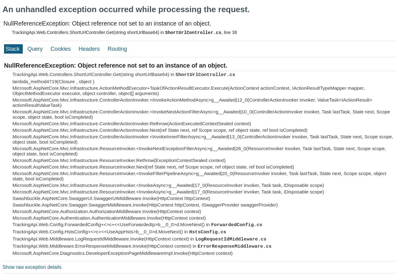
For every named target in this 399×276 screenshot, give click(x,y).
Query (35, 49)
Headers (90, 49)
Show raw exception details (31, 267)
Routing (117, 49)
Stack (13, 49)
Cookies (61, 49)
